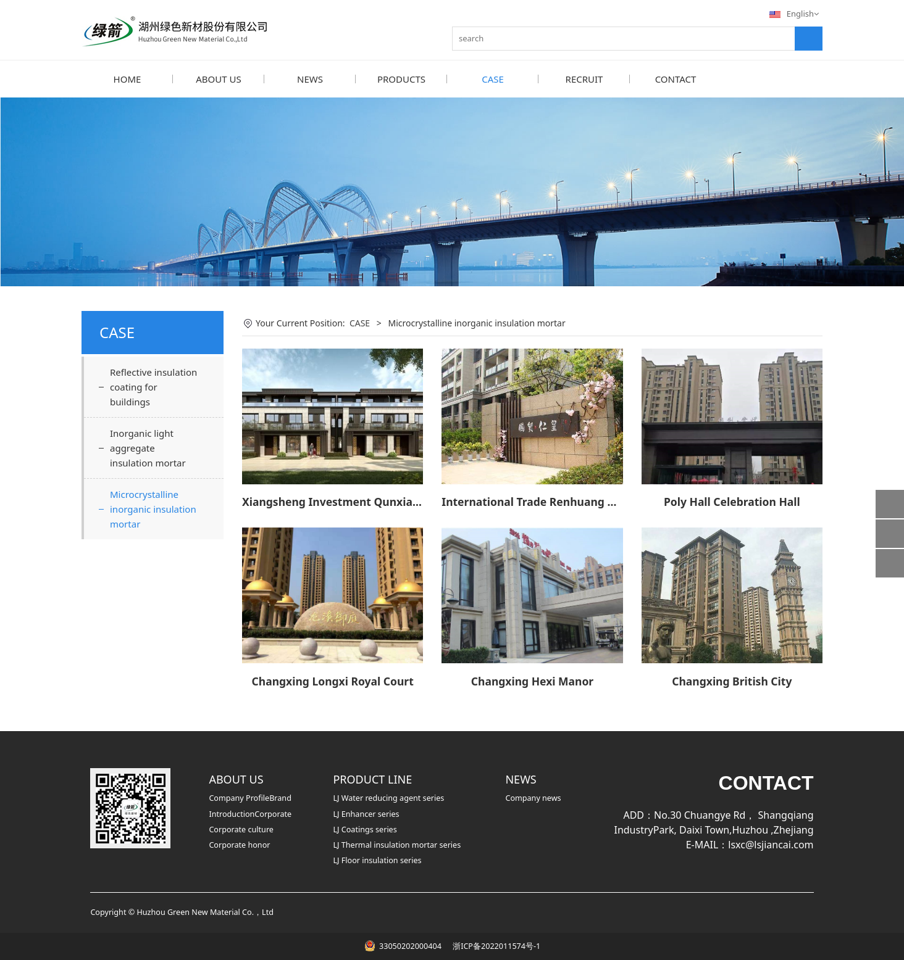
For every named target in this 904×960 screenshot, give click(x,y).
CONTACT (676, 79)
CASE (493, 79)
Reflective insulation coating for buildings (153, 386)
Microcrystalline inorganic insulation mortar (153, 508)
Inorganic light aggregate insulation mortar (148, 447)
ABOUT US (218, 79)
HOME (127, 79)
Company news (533, 797)
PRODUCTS (401, 79)
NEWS (310, 79)
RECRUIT (584, 79)
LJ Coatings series (364, 829)
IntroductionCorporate (250, 813)
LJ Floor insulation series (377, 859)
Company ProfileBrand (250, 797)
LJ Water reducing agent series (388, 797)
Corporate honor (239, 844)
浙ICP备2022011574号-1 (495, 945)
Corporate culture (241, 829)
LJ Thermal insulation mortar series (397, 844)
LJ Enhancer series (366, 813)
